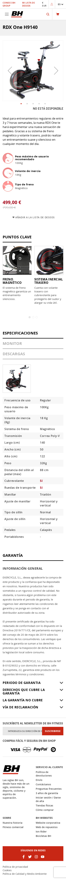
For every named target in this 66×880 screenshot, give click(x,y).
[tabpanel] (17, 273)
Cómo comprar (45, 810)
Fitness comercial (13, 827)
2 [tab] (33, 317)
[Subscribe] (52, 731)
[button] (60, 4)
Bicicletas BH (43, 836)
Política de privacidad (15, 866)
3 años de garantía (47, 793)
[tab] (33, 335)
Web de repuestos (47, 827)
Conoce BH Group (9, 4)
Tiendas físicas (44, 805)
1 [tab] (30, 317)
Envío (39, 780)
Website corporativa (48, 822)
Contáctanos (43, 784)
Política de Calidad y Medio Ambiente (25, 873)
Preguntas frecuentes (49, 788)
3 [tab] (37, 317)
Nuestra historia (12, 822)
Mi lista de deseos (28, 4)
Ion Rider (41, 831)
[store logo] (17, 14)
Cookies (7, 870)
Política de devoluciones (44, 773)
